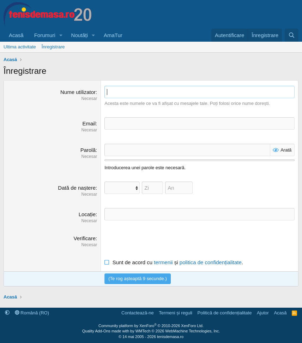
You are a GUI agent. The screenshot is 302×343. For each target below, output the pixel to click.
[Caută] (291, 35)
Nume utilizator (78, 92)
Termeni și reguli (175, 312)
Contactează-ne (137, 312)
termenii (163, 262)
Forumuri (44, 35)
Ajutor (263, 312)
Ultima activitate (20, 46)
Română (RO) (32, 312)
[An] (179, 188)
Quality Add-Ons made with (106, 331)
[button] (61, 35)
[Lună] (122, 188)
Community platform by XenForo (151, 326)
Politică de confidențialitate (224, 312)
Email (89, 123)
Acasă (16, 35)
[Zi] (152, 188)
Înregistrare (53, 46)
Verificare (85, 238)
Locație (87, 214)
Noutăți (79, 35)
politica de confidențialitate (211, 262)
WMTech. (177, 331)
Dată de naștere (77, 188)
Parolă (88, 150)
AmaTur (113, 35)
